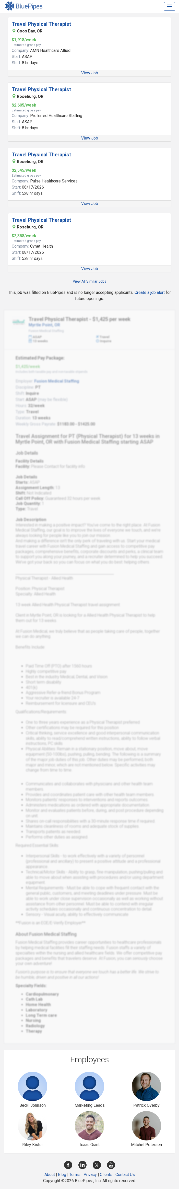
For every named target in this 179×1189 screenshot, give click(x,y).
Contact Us (125, 1174)
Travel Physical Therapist (41, 24)
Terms (74, 1174)
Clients (106, 1174)
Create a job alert (150, 292)
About (49, 1174)
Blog (62, 1174)
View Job (89, 73)
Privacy (90, 1174)
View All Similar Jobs (89, 281)
